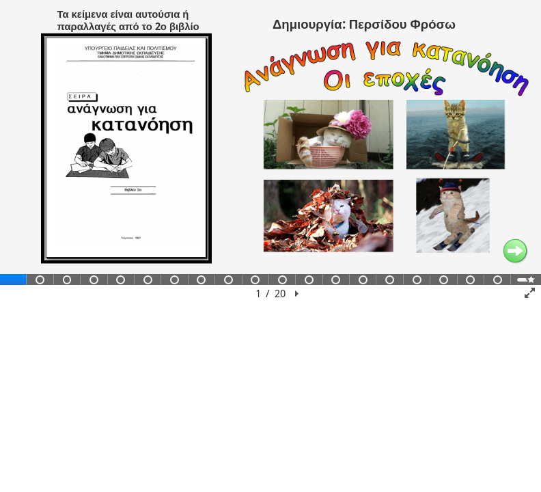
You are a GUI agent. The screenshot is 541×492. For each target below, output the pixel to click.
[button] (297, 294)
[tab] (13, 279)
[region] (270, 152)
